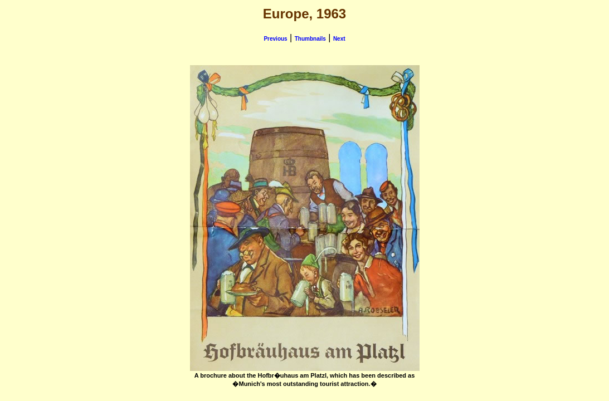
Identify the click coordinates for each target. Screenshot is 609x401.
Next (339, 39)
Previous (275, 39)
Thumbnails (310, 39)
